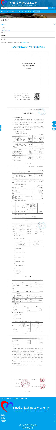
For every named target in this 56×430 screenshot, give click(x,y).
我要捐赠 (24, 11)
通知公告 (3, 32)
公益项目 (18, 11)
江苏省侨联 (8, 398)
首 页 (2, 11)
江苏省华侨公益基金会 (7, 42)
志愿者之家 (31, 11)
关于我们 (7, 11)
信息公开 (3, 24)
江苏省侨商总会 (23, 398)
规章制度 (3, 35)
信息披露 (37, 11)
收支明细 (3, 27)
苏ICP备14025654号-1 (28, 428)
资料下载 (3, 39)
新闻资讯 (12, 11)
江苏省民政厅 (15, 398)
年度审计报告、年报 (5, 30)
